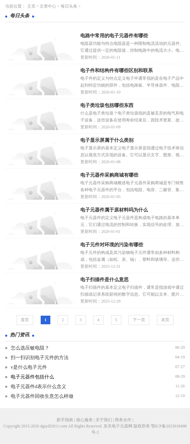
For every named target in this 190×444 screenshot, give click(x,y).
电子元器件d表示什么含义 (38, 386)
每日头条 (69, 6)
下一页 (139, 319)
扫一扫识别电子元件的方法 (40, 357)
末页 (165, 319)
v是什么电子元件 (29, 367)
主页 (31, 6)
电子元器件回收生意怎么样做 (42, 396)
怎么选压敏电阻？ (30, 348)
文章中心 (48, 6)
